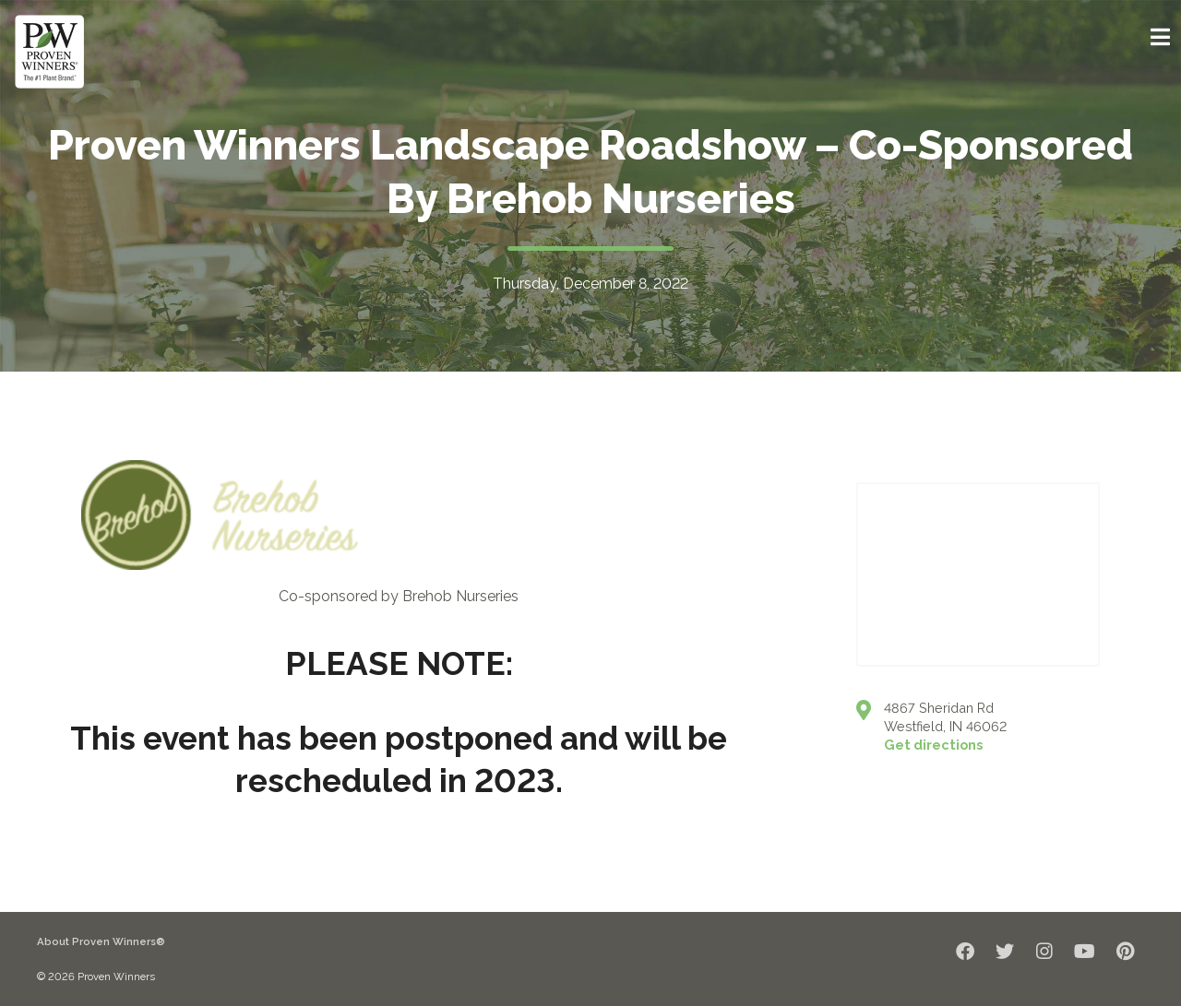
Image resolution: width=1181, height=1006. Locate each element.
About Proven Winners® (101, 941)
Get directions (933, 744)
